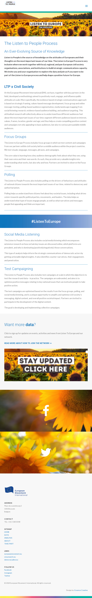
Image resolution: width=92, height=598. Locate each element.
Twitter (7, 576)
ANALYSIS (8, 538)
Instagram (8, 573)
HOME (6, 532)
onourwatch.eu (10, 557)
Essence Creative (81, 590)
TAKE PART (9, 544)
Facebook (8, 570)
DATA (6, 535)
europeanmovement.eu (13, 554)
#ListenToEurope (46, 221)
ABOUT (7, 541)
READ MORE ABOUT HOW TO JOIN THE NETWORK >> (28, 343)
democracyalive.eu (11, 560)
